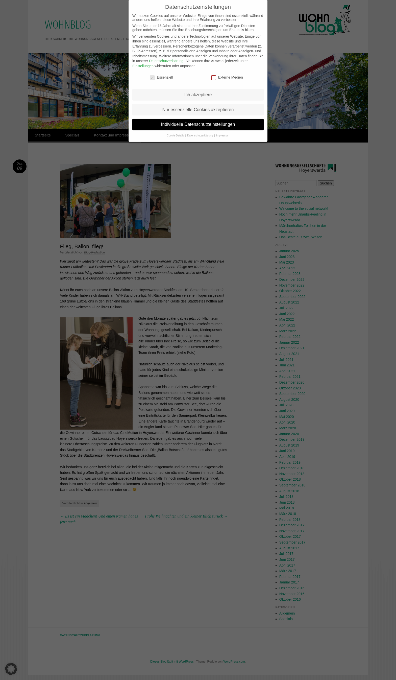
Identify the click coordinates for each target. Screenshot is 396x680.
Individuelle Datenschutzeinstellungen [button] (198, 119)
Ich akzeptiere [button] (198, 89)
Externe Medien (227, 73)
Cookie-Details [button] (176, 130)
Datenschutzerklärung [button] (200, 130)
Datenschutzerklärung (166, 56)
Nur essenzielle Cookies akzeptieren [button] (198, 104)
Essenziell (161, 73)
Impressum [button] (222, 130)
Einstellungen (143, 61)
